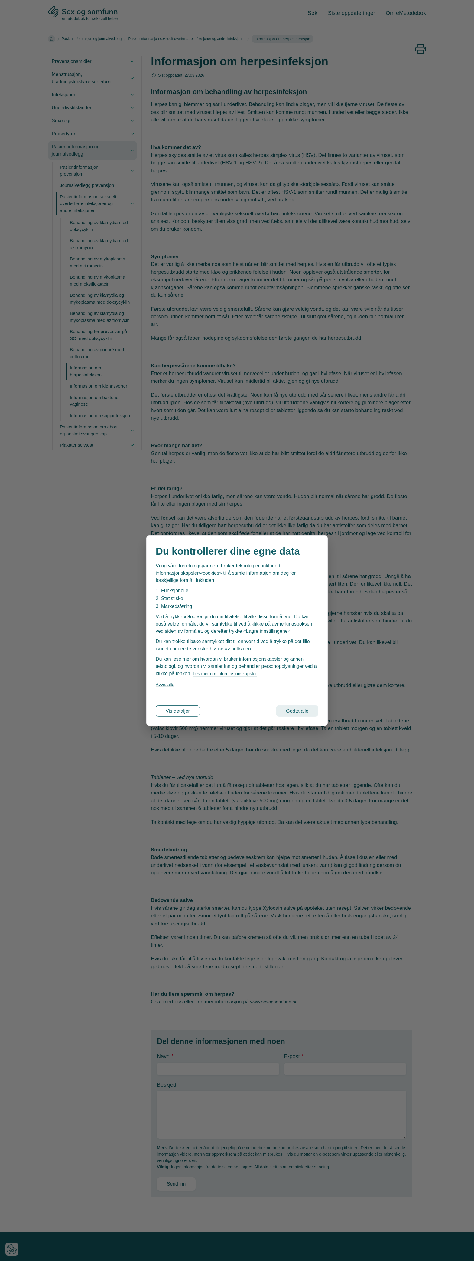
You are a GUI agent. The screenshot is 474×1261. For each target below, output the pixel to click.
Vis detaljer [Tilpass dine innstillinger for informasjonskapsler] (183, 711)
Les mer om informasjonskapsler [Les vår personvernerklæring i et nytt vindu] (227, 672)
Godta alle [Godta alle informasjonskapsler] (292, 711)
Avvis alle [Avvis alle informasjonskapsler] (166, 682)
